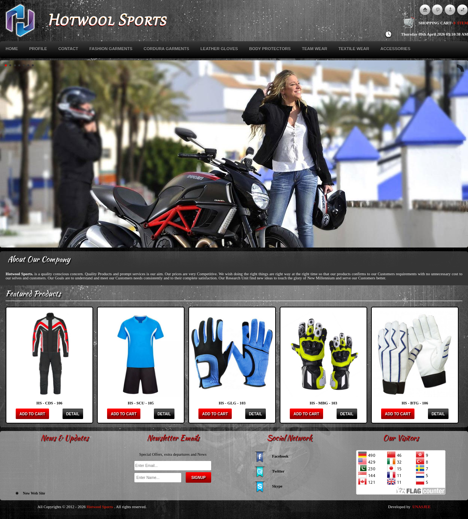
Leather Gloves (219, 48)
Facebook (280, 456)
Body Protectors (270, 48)
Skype (277, 486)
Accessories (395, 48)
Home (12, 48)
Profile (38, 48)
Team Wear (314, 48)
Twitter (278, 471)
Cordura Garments (166, 48)
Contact (68, 48)
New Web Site (34, 495)
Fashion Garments (111, 48)
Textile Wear (353, 48)
